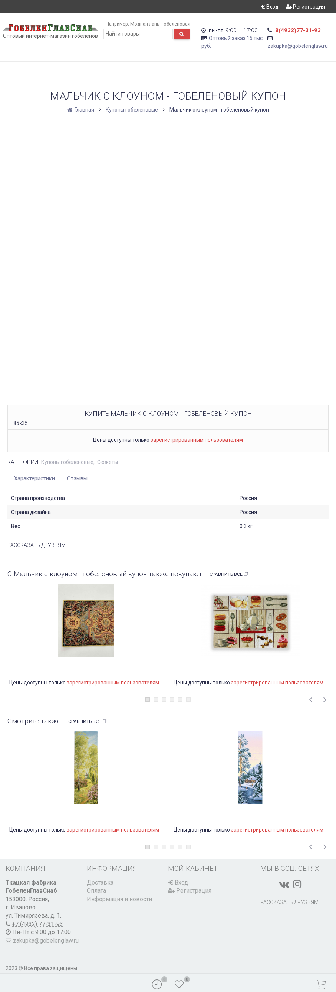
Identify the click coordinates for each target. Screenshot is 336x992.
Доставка (100, 882)
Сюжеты (107, 462)
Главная (81, 110)
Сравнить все (229, 574)
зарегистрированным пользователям (197, 440)
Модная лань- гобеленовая (160, 24)
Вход (270, 7)
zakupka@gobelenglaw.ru (297, 46)
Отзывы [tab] (77, 478)
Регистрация (305, 7)
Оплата (96, 890)
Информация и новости (119, 899)
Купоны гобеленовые (132, 110)
